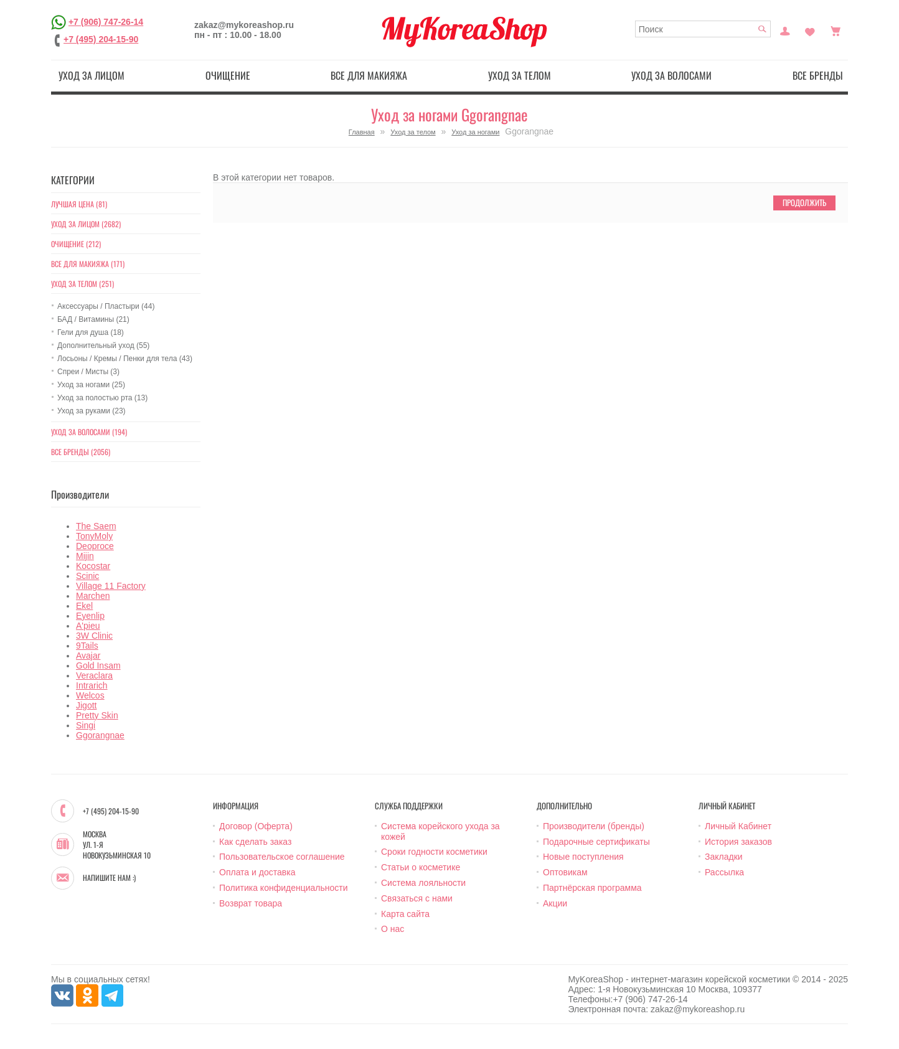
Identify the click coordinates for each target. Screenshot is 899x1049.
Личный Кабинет (738, 826)
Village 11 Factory (111, 586)
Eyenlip (90, 616)
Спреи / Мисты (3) (88, 371)
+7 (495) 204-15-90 (101, 39)
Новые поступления (583, 857)
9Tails (87, 646)
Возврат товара (250, 903)
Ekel (84, 606)
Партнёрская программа (592, 888)
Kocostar (93, 566)
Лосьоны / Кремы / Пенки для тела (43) (124, 358)
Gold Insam (98, 665)
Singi (85, 725)
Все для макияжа (369, 75)
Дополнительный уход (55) (103, 345)
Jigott (86, 705)
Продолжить (804, 202)
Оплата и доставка (257, 872)
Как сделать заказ (255, 842)
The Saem (96, 526)
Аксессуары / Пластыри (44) (105, 306)
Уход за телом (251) (82, 283)
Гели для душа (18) (90, 332)
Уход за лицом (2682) (86, 224)
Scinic (87, 576)
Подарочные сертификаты (596, 842)
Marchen (93, 596)
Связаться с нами (417, 898)
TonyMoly (94, 536)
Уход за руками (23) (91, 411)
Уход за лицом (92, 75)
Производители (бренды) (593, 826)
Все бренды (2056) (80, 451)
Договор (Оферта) (256, 826)
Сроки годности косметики (434, 852)
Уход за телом (519, 75)
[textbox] (703, 29)
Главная (362, 132)
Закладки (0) (810, 30)
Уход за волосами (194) (89, 431)
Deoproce (95, 546)
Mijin (85, 556)
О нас (392, 929)
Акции (555, 903)
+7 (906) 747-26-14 (105, 22)
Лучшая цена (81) (79, 204)
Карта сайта (405, 914)
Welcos (90, 695)
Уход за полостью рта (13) (102, 397)
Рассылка (724, 872)
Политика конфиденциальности (283, 888)
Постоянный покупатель (785, 30)
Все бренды (818, 75)
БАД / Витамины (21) (93, 319)
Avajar (88, 656)
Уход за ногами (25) (91, 384)
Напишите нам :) (109, 877)
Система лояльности (423, 883)
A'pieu (88, 626)
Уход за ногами (475, 132)
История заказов (738, 842)
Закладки (724, 857)
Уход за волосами (671, 75)
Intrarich (92, 685)
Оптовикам (565, 872)
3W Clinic (94, 636)
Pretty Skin (97, 715)
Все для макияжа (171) (88, 263)
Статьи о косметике (420, 867)
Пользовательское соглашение (282, 857)
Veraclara (94, 675)
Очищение (227, 75)
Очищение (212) (76, 243)
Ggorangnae (100, 735)
